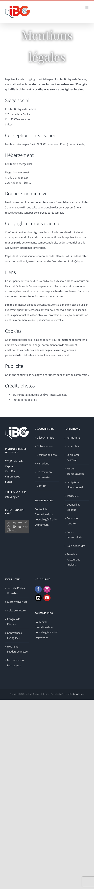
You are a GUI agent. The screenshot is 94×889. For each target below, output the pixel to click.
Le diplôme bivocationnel (75, 485)
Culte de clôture (16, 611)
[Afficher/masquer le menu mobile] (87, 8)
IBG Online (73, 496)
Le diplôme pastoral (73, 457)
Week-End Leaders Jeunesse (17, 649)
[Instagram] (47, 589)
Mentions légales (76, 694)
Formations (73, 438)
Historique (43, 464)
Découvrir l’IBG (45, 438)
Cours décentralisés (74, 534)
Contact (41, 486)
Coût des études (76, 546)
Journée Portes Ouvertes (16, 590)
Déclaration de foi (47, 455)
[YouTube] (47, 597)
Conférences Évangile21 (14, 635)
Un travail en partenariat (44, 474)
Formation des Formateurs (15, 663)
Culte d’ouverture (17, 602)
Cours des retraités (72, 521)
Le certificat (74, 446)
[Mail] (38, 597)
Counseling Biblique (73, 507)
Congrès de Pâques (13, 621)
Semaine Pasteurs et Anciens (73, 559)
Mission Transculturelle (75, 471)
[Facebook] (38, 589)
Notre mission (45, 446)
